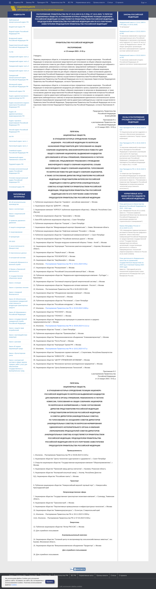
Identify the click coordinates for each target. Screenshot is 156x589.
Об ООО (12, 241)
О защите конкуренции (17, 227)
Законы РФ (30, 2)
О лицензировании (15, 232)
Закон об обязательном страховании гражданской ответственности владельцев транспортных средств (18, 303)
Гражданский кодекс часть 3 (19, 66)
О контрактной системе (17, 257)
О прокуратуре (14, 237)
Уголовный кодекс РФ (16, 187)
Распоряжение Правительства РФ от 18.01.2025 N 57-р (66, 349)
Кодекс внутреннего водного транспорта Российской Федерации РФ (19, 105)
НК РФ (11, 136)
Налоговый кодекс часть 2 (18, 146)
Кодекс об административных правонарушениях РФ (16, 114)
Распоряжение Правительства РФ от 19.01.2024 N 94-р (66, 264)
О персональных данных (18, 253)
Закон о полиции (15, 283)
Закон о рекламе (15, 342)
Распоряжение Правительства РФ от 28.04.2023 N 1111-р (67, 326)
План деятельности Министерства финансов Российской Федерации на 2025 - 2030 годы (133, 206)
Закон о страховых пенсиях (18, 287)
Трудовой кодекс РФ (16, 164)
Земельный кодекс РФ (17, 91)
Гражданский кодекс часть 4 (19, 71)
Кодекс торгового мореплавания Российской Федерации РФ (18, 123)
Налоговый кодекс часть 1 (18, 141)
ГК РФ (11, 52)
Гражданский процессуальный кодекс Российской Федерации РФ (18, 78)
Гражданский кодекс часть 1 (19, 57)
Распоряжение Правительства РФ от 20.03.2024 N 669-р (67, 308)
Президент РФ (42, 2)
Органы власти (99, 2)
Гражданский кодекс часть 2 (19, 61)
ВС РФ (70, 2)
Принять (50, 581)
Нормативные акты (83, 2)
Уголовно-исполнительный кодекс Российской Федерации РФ (18, 171)
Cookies (14, 585)
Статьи (110, 2)
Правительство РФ (58, 2)
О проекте (119, 2)
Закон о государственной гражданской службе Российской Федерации (18, 321)
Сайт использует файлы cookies (70, 586)
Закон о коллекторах (16, 209)
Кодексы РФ (18, 2)
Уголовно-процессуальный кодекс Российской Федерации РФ (18, 180)
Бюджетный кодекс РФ (17, 27)
